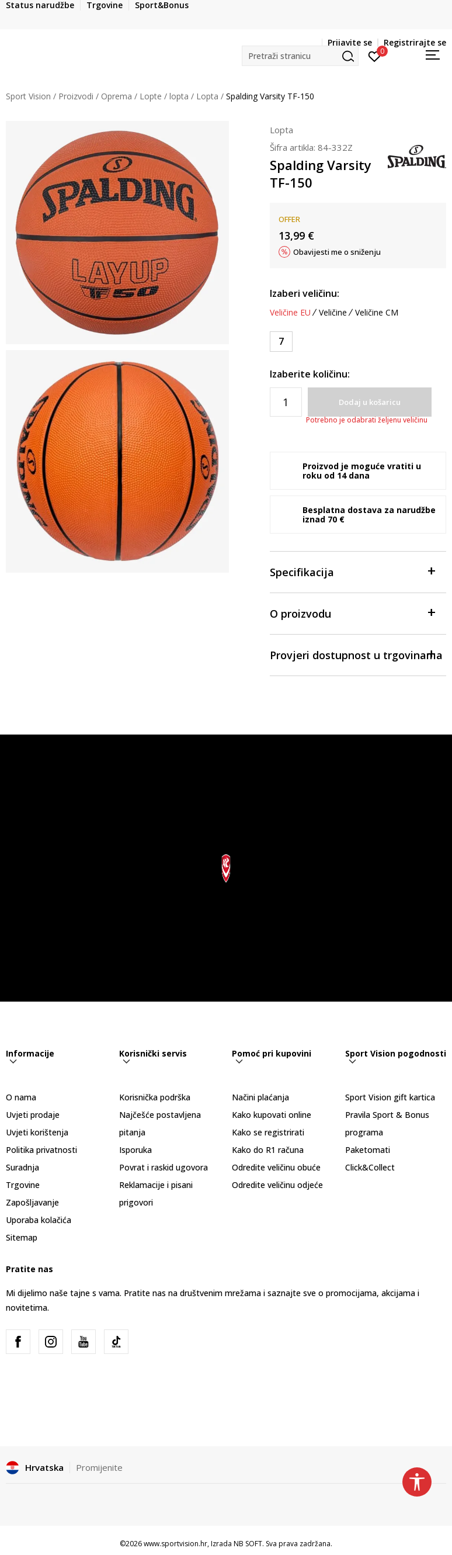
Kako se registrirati (268, 1132)
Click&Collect (370, 1167)
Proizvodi (75, 96)
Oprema (116, 96)
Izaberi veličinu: (304, 293)
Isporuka (135, 1149)
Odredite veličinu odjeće (277, 1184)
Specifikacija (352, 571)
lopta (179, 96)
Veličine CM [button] (376, 312)
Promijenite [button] (99, 1467)
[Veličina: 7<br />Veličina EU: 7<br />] (281, 341)
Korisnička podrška (154, 1097)
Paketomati (367, 1149)
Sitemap (21, 1237)
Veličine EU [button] (290, 312)
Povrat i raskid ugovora (163, 1167)
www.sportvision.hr (175, 1544)
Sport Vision (28, 96)
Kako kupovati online (271, 1114)
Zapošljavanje (32, 1202)
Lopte (151, 96)
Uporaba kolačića (38, 1219)
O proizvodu (352, 613)
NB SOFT (248, 1544)
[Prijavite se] (374, 55)
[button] (300, 56)
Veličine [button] (333, 312)
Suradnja (22, 1167)
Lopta (207, 96)
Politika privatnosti (41, 1149)
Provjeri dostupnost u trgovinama (356, 654)
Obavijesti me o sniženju (337, 252)
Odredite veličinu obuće (276, 1167)
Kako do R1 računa (268, 1149)
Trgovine (23, 1184)
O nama (21, 1097)
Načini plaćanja (260, 1097)
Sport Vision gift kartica (390, 1097)
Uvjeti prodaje (33, 1114)
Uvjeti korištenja (37, 1132)
